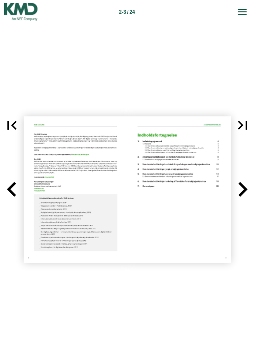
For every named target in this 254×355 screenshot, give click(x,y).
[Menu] (242, 12)
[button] (12, 189)
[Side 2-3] (127, 12)
